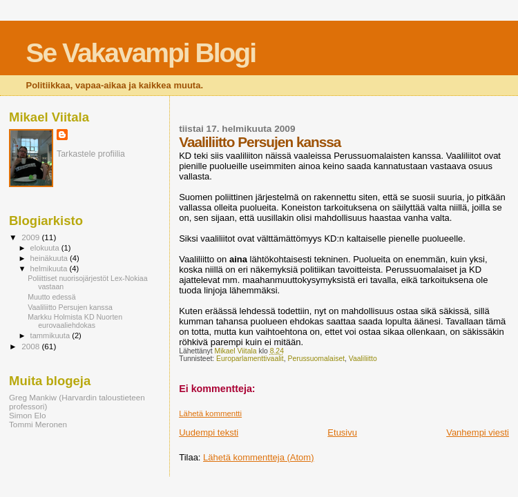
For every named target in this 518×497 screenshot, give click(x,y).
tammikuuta (51, 335)
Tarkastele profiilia (91, 154)
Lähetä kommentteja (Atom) (258, 457)
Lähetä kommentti (210, 413)
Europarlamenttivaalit (250, 358)
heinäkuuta (50, 258)
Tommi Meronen (38, 424)
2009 (31, 237)
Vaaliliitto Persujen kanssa (70, 307)
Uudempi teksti (208, 432)
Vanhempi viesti (477, 432)
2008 (31, 346)
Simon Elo (27, 415)
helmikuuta (50, 268)
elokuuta (45, 248)
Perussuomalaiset (316, 358)
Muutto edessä (51, 297)
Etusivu (342, 432)
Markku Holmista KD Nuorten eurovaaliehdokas (75, 321)
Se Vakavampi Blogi (141, 53)
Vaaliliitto (363, 358)
